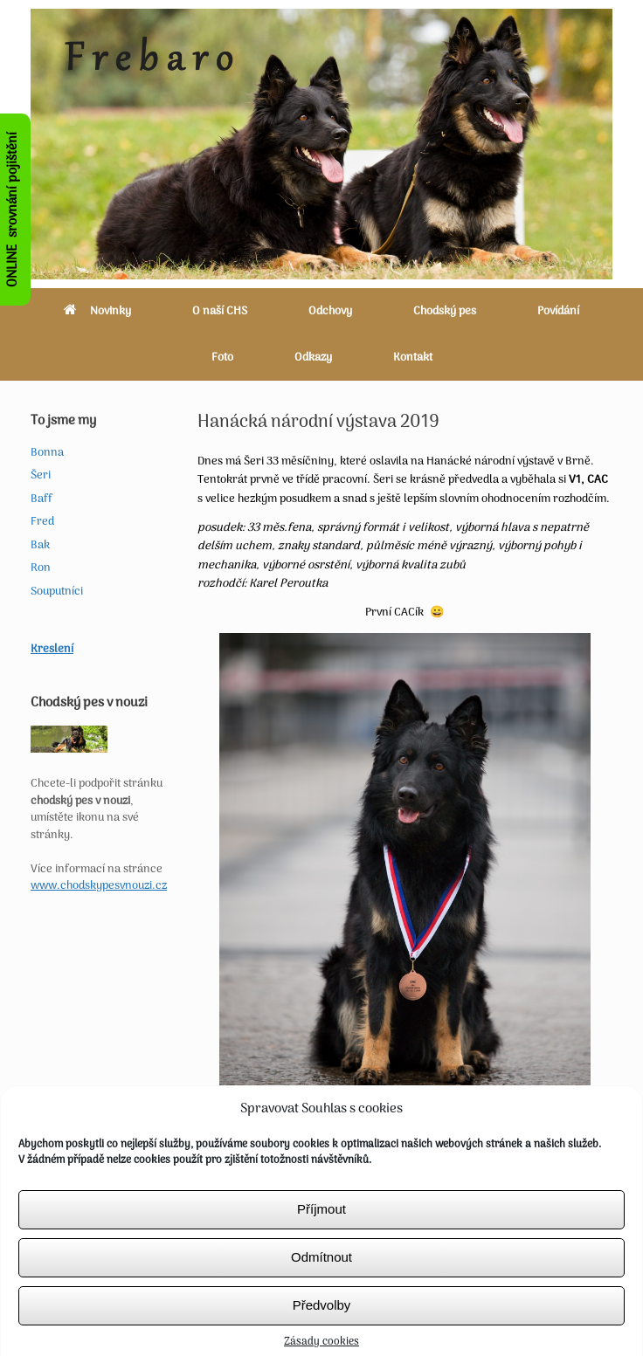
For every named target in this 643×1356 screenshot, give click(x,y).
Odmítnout (321, 1269)
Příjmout (321, 1221)
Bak (40, 545)
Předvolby (322, 1317)
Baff (41, 499)
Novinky (97, 311)
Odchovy (330, 311)
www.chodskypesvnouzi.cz (99, 886)
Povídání (558, 311)
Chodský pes (444, 311)
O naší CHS (219, 311)
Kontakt (412, 357)
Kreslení (52, 649)
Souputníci (57, 591)
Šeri (41, 475)
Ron (41, 568)
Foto (222, 357)
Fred (42, 522)
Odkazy (313, 357)
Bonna (47, 453)
